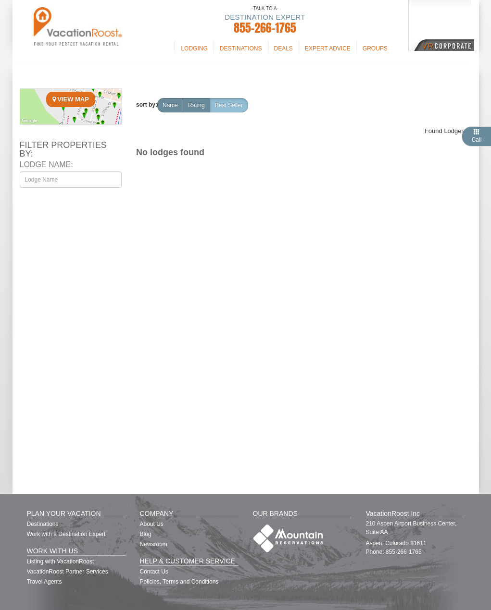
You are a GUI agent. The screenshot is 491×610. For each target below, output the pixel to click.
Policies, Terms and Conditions (179, 581)
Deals (283, 48)
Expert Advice (328, 48)
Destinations (241, 48)
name (170, 105)
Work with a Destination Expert (66, 534)
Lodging (194, 48)
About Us (152, 524)
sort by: (146, 104)
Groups (375, 48)
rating (196, 105)
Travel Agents (44, 581)
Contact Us (154, 571)
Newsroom (153, 544)
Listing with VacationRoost (60, 561)
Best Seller (229, 105)
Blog (145, 534)
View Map (70, 99)
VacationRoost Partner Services (67, 571)
